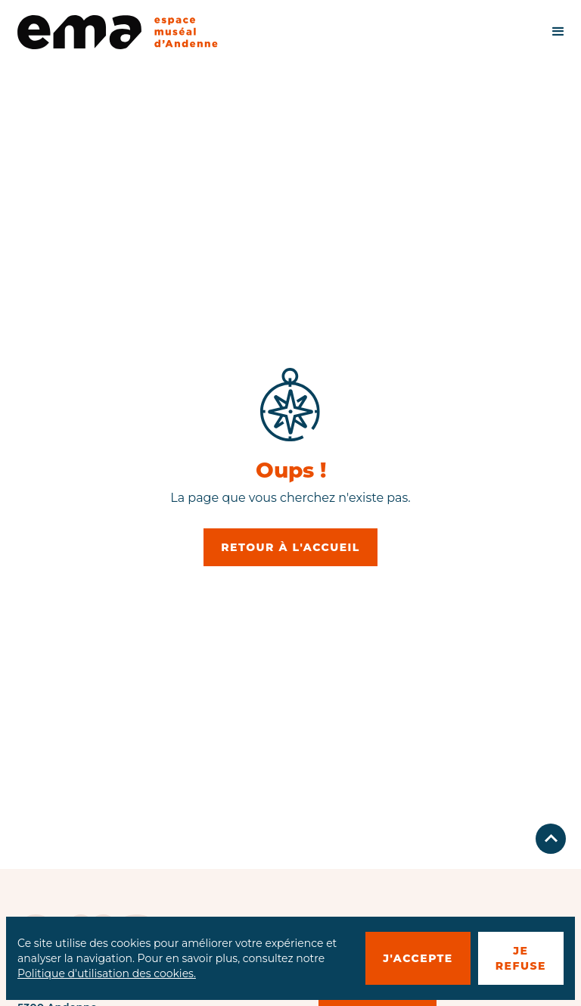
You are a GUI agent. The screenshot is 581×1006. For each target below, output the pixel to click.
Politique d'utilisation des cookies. (106, 973)
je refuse (521, 958)
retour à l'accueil (290, 547)
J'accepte (418, 958)
